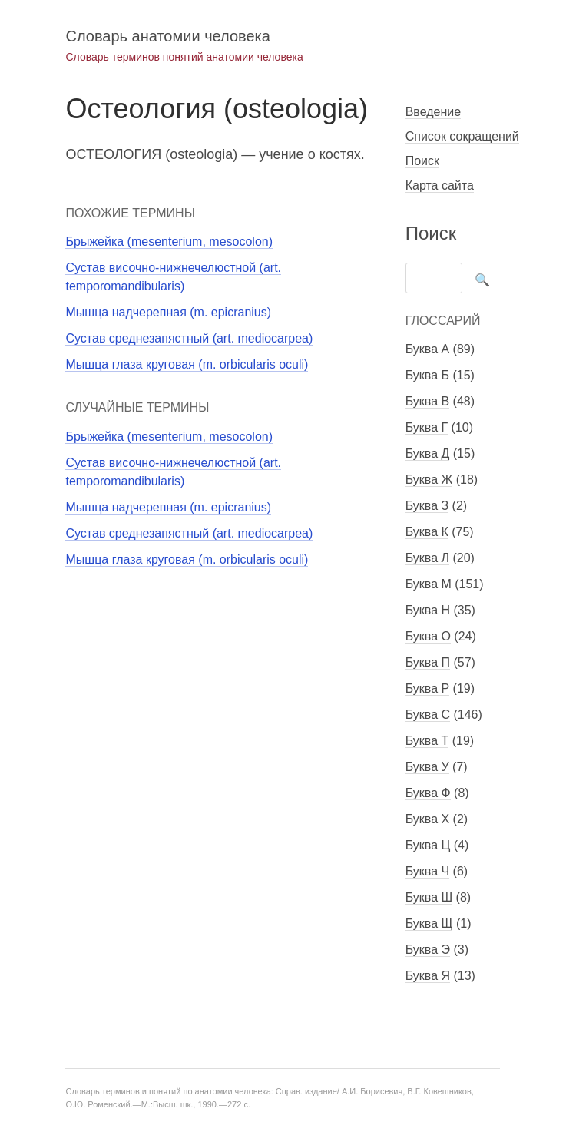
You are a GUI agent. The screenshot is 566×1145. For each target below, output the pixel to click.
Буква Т (427, 740)
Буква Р (427, 688)
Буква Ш (428, 897)
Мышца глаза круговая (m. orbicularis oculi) (186, 364)
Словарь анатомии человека (167, 36)
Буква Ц (428, 845)
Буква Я (427, 975)
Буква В (427, 401)
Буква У (427, 766)
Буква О (428, 636)
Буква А (427, 349)
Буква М (428, 584)
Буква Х (427, 819)
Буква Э (427, 949)
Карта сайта (439, 185)
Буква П (427, 662)
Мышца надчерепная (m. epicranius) (168, 312)
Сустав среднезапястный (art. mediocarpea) (189, 338)
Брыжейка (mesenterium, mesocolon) (169, 241)
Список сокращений (462, 136)
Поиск (422, 160)
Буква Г (426, 427)
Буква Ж (429, 479)
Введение (433, 111)
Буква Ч (427, 871)
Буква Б (427, 375)
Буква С (427, 714)
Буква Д (427, 453)
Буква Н (427, 610)
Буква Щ (429, 923)
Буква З (426, 505)
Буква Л (427, 557)
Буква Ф (428, 792)
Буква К (426, 531)
